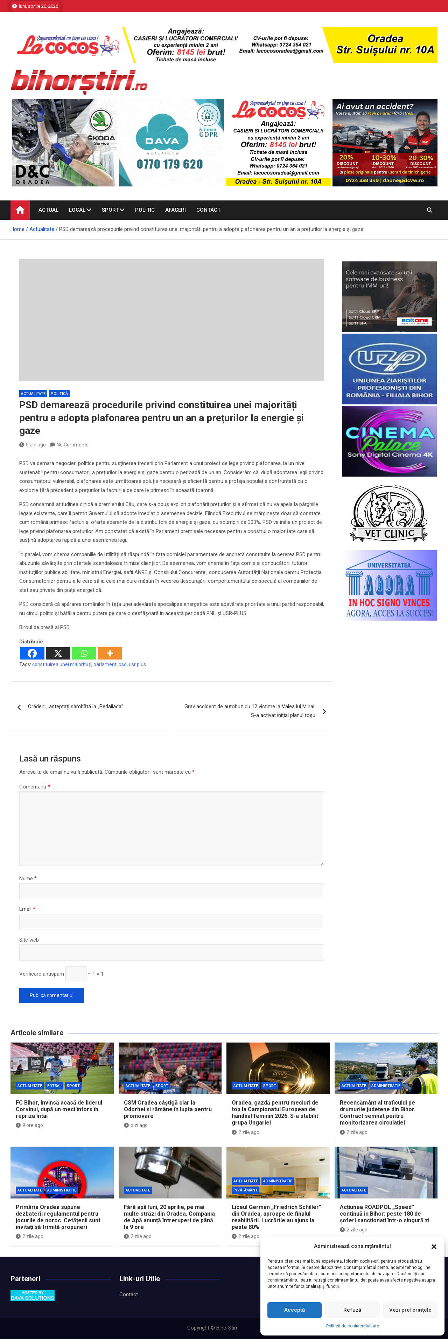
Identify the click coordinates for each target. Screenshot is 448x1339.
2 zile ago (245, 1132)
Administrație (385, 1086)
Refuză (352, 1310)
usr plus (137, 664)
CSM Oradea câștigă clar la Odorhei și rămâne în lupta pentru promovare (168, 1109)
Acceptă (294, 1310)
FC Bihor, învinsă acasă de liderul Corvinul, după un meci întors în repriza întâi (59, 1109)
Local (77, 210)
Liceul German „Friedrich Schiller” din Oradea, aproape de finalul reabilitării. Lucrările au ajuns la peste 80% (276, 1217)
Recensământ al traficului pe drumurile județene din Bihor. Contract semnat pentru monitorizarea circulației (377, 1112)
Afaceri (175, 210)
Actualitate (33, 393)
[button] (434, 1246)
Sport (110, 210)
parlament (105, 664)
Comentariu (34, 787)
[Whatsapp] (84, 653)
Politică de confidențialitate (352, 1326)
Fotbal (54, 1086)
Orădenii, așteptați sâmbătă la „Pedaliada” (75, 706)
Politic (145, 210)
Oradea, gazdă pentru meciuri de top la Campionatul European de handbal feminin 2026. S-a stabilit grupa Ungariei (275, 1112)
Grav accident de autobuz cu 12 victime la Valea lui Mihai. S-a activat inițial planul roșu (249, 711)
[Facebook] (32, 653)
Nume (28, 878)
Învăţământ (245, 1190)
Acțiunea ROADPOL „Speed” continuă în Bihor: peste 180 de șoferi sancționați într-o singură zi (384, 1214)
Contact (208, 210)
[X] (58, 653)
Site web (29, 940)
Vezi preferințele (410, 1310)
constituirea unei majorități (61, 664)
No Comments (73, 445)
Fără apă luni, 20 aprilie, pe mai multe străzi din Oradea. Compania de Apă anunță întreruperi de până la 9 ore (169, 1217)
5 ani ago (32, 445)
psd (123, 664)
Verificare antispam (41, 974)
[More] (110, 653)
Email (27, 909)
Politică (59, 393)
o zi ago (136, 1125)
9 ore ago (29, 1125)
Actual (48, 210)
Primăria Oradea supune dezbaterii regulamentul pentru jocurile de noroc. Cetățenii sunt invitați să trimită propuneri (58, 1217)
